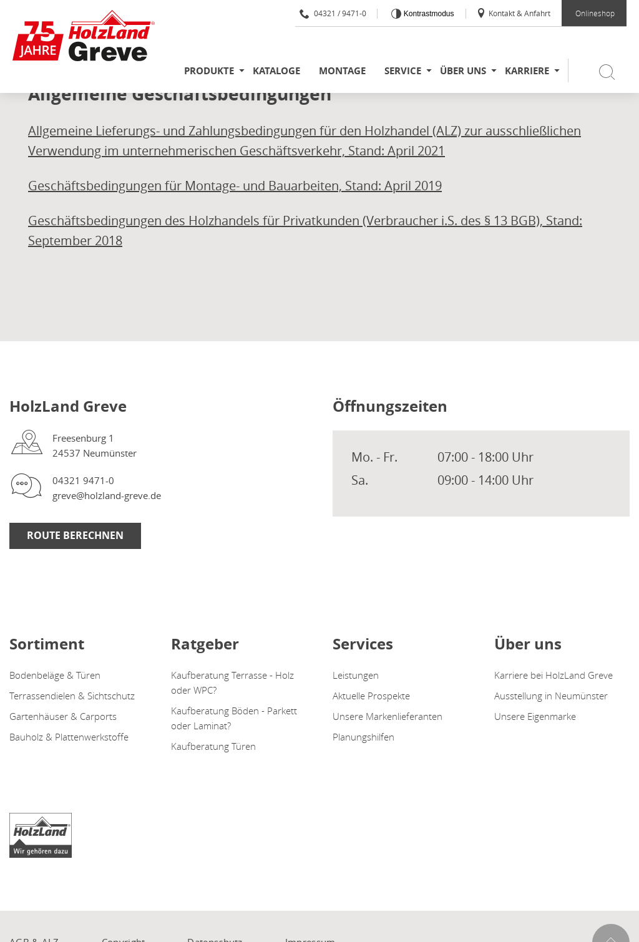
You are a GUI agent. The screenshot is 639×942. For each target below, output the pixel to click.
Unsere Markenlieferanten (387, 716)
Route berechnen (75, 535)
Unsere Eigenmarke (535, 716)
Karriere (527, 70)
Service (402, 70)
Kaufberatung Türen (213, 746)
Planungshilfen (363, 737)
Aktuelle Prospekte (371, 695)
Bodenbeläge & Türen (54, 675)
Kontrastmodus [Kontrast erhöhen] (427, 13)
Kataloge (276, 70)
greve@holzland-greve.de (106, 495)
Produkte (209, 70)
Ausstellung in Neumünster (551, 695)
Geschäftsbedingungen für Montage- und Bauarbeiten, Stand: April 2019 (235, 185)
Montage (342, 70)
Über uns (463, 70)
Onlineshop (595, 13)
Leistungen (356, 675)
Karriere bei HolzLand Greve (553, 675)
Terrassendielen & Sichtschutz (72, 695)
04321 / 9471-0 (333, 13)
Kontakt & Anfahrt (513, 13)
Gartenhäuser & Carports (63, 716)
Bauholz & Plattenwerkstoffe (69, 737)
